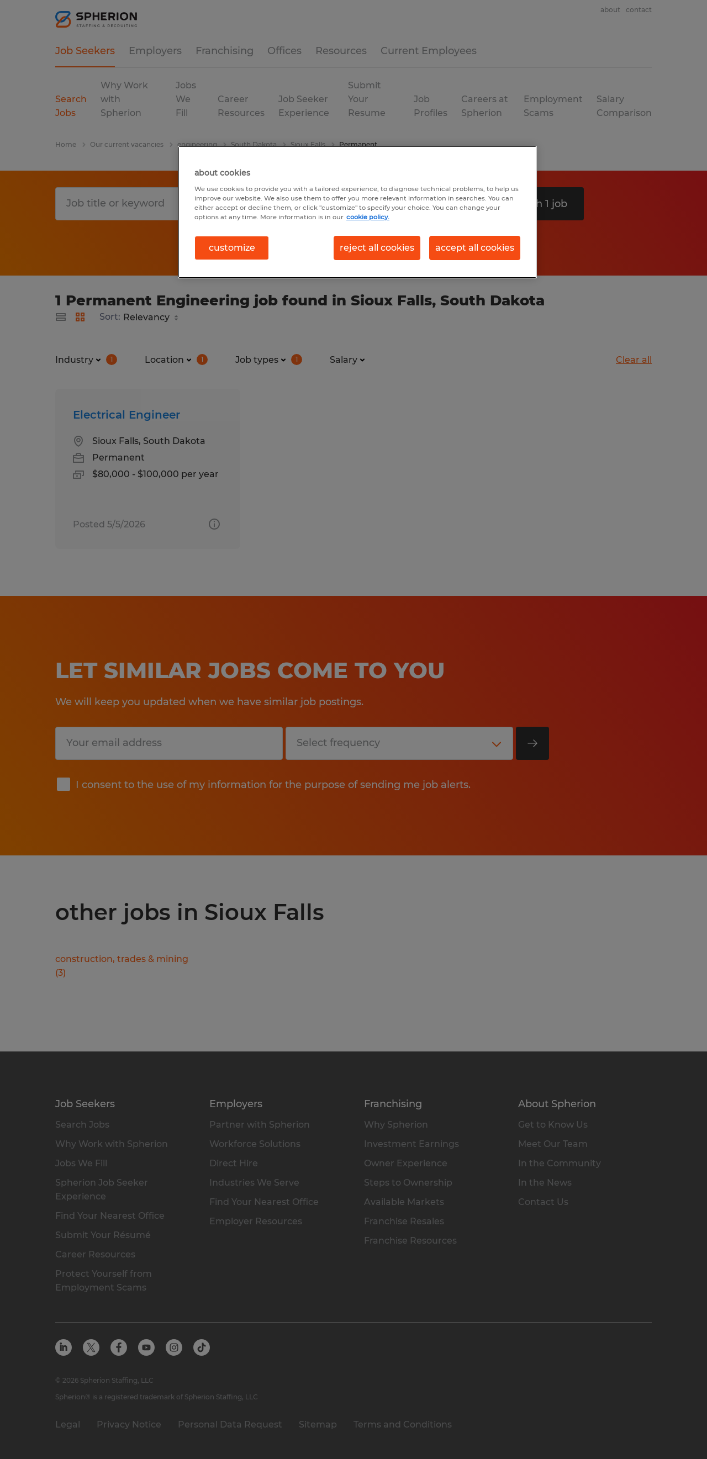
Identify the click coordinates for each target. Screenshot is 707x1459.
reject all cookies (377, 247)
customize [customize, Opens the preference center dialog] (232, 247)
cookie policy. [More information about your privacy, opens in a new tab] (367, 217)
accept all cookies (474, 247)
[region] (357, 212)
